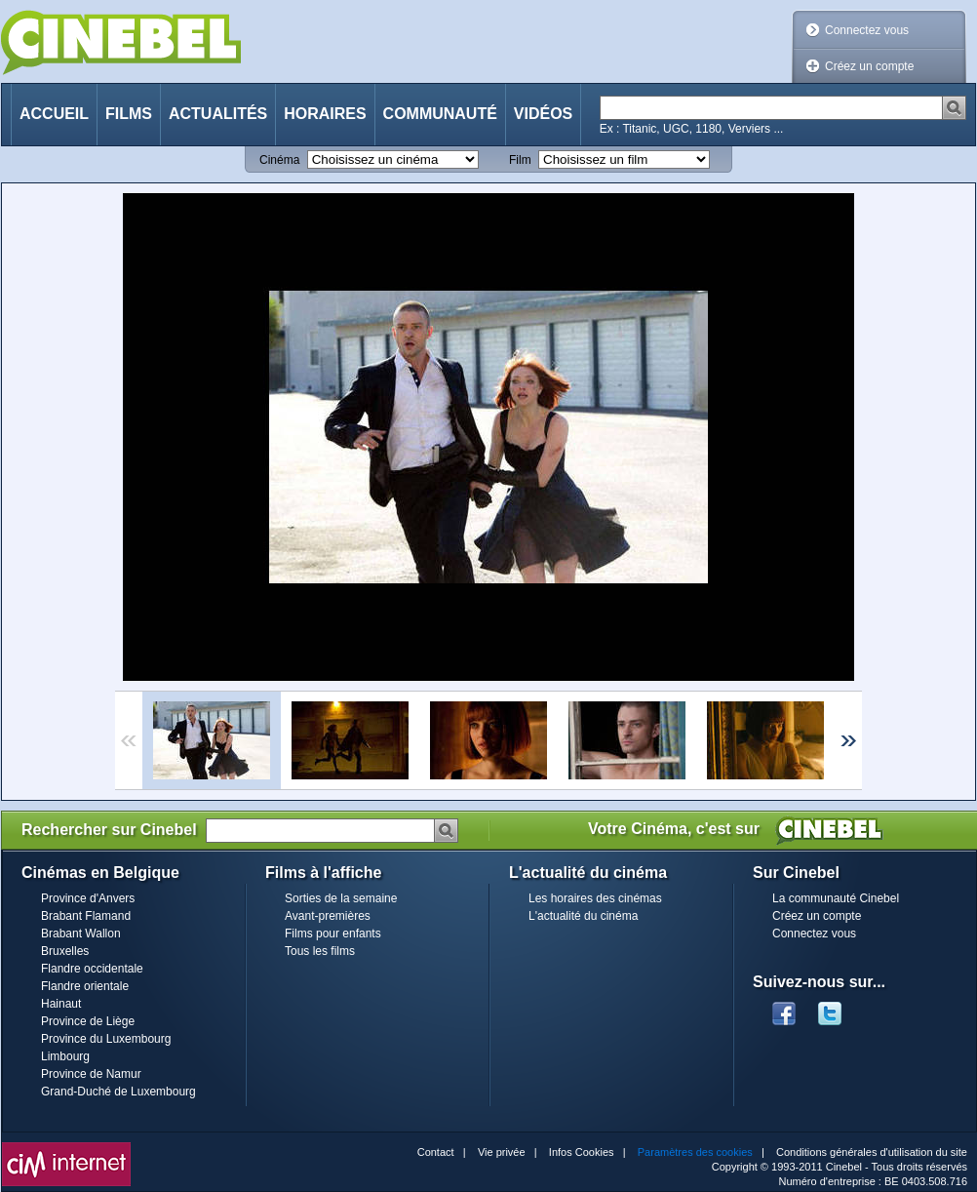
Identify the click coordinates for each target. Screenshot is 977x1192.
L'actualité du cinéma (583, 916)
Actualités (218, 113)
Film (520, 160)
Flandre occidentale (92, 968)
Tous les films (320, 951)
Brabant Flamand (86, 916)
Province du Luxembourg (106, 1039)
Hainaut (61, 1004)
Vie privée (502, 1152)
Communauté (440, 113)
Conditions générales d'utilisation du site (871, 1152)
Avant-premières (328, 916)
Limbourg (65, 1056)
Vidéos (543, 113)
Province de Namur (91, 1074)
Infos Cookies (581, 1152)
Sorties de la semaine (341, 898)
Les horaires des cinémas (595, 898)
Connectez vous (867, 30)
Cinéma (279, 160)
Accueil (54, 113)
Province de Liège (88, 1021)
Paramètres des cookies (695, 1152)
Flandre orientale (85, 986)
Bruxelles (65, 951)
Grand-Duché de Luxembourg (118, 1091)
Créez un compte (869, 66)
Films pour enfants (333, 933)
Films (128, 113)
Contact (435, 1152)
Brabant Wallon (81, 933)
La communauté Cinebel (835, 898)
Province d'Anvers (88, 898)
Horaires (325, 113)
